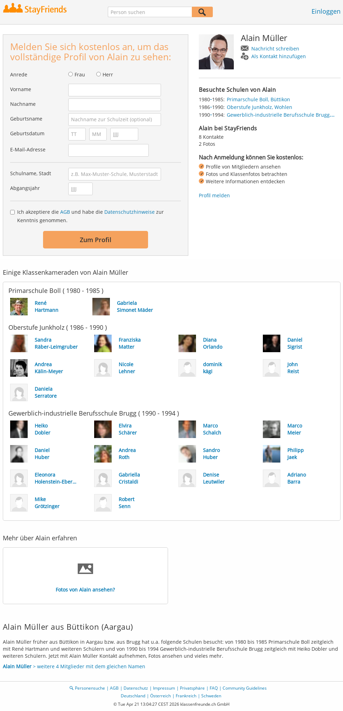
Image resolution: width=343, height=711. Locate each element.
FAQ (214, 688)
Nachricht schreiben (275, 48)
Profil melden (214, 195)
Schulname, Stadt (30, 173)
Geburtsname (26, 118)
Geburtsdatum (27, 133)
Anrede (18, 74)
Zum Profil (95, 239)
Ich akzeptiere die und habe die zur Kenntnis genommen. (90, 216)
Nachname (23, 104)
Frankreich (186, 696)
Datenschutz (136, 688)
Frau (80, 74)
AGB (65, 211)
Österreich (160, 696)
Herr (108, 74)
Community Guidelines (245, 688)
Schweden (211, 696)
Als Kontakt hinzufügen (278, 56)
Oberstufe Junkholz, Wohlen (259, 107)
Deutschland (133, 696)
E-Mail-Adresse (28, 149)
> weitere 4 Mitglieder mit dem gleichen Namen (74, 666)
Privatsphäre (192, 688)
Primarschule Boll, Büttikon (258, 99)
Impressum (164, 688)
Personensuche (90, 688)
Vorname (20, 89)
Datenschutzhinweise (129, 211)
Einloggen (326, 11)
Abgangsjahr (25, 188)
